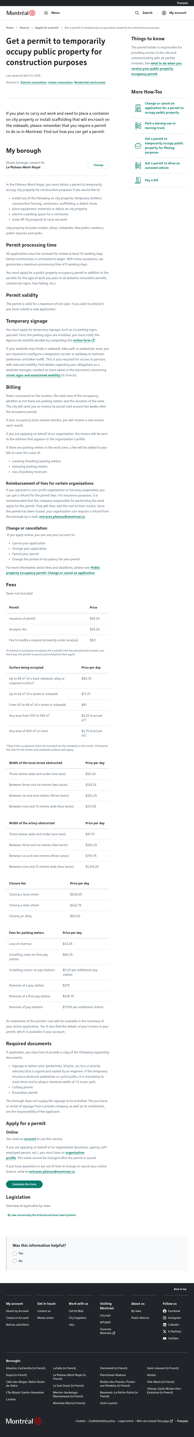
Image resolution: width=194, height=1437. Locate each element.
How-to (24, 27)
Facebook (171, 1311)
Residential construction (90, 82)
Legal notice (126, 1421)
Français (182, 3)
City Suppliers (77, 1317)
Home (10, 27)
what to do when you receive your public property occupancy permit (156, 69)
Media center (45, 1317)
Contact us (44, 1311)
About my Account (17, 1311)
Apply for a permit (47, 27)
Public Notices (140, 1317)
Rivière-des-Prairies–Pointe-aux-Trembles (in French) (118, 1383)
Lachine (11, 1399)
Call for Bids (76, 1311)
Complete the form (24, 1184)
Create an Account (17, 1317)
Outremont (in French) (113, 1368)
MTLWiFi (105, 1322)
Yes (21, 1253)
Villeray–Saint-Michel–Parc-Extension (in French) (164, 1390)
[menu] (51, 13)
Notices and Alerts (17, 1324)
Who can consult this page (153, 1421)
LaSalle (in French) (64, 1368)
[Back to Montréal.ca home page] (21, 13)
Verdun (151, 1375)
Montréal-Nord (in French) (69, 1403)
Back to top (180, 1289)
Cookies (81, 1421)
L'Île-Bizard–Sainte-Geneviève (25, 1392)
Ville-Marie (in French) (160, 1381)
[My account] (174, 13)
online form (81, 340)
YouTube (170, 1338)
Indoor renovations (60, 82)
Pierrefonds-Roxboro (113, 1375)
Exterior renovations (34, 82)
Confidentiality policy (102, 1421)
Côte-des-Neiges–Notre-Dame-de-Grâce (25, 1383)
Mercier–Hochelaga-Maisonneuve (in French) (68, 1394)
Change (98, 165)
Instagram (172, 1318)
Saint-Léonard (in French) (163, 1368)
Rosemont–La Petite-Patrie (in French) (119, 1394)
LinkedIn (171, 1325)
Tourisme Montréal (105, 1331)
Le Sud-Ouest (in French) (68, 1385)
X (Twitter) (172, 1331)
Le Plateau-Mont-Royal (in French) (69, 1377)
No (21, 1261)
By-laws (136, 1311)
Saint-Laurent (108, 1403)
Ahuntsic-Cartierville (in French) (25, 1368)
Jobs (71, 1324)
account (30, 1139)
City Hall (105, 1315)
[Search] (143, 13)
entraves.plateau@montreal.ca (62, 517)
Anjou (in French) (16, 1375)
